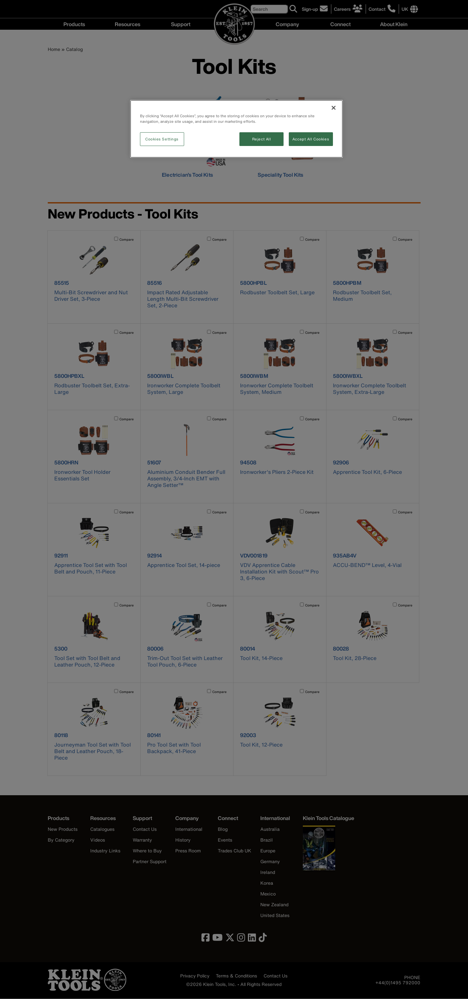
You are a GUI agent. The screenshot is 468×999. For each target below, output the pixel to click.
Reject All (261, 139)
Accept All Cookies (310, 139)
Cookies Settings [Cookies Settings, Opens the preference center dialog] (162, 139)
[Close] (333, 108)
